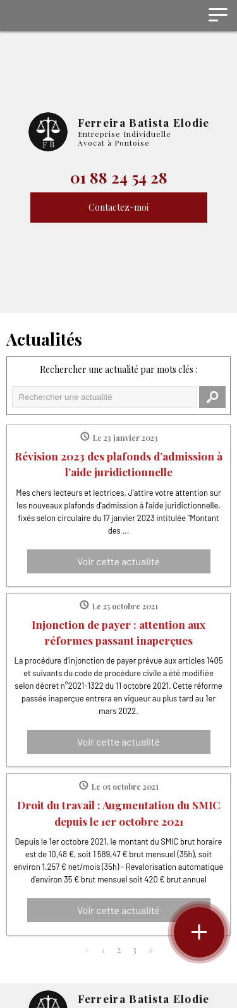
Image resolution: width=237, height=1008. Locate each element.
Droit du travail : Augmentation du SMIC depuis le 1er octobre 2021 (119, 812)
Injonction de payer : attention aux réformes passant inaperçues (118, 632)
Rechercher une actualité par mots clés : (118, 369)
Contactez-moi (118, 207)
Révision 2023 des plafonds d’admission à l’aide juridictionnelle (118, 463)
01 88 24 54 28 (118, 177)
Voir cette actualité (118, 561)
